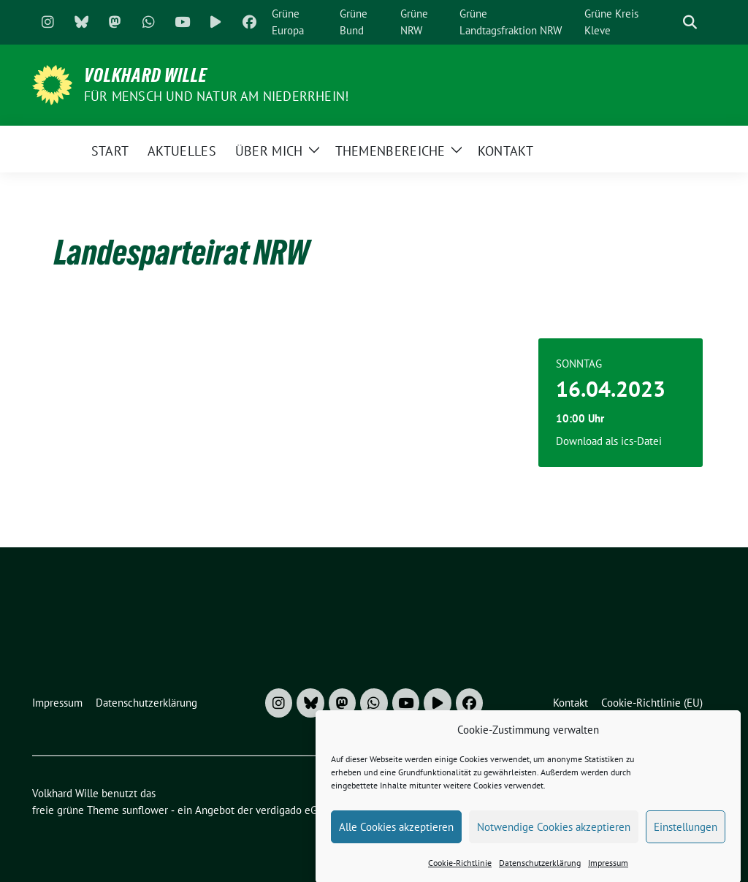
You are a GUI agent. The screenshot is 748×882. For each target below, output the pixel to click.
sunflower (145, 810)
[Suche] (669, 22)
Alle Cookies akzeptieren (396, 834)
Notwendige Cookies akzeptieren (553, 834)
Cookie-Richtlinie (460, 870)
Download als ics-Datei (609, 441)
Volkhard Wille (145, 75)
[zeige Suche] (690, 22)
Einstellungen (685, 834)
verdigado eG (286, 810)
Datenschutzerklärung (540, 870)
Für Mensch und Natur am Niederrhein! (216, 96)
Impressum (608, 870)
